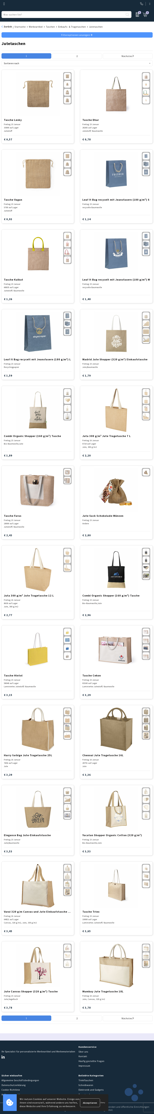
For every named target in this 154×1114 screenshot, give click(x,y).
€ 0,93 (8, 219)
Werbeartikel (36, 26)
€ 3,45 (8, 931)
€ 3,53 (8, 851)
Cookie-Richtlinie (11, 1089)
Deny (103, 1102)
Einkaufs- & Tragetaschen (72, 26)
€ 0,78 (86, 139)
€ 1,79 (86, 375)
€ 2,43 (8, 535)
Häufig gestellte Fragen (91, 1061)
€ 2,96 (86, 615)
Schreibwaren (86, 1085)
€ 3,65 (86, 931)
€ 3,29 (86, 695)
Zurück (8, 26)
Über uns (83, 1051)
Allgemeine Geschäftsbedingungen (20, 1080)
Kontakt (83, 1056)
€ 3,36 (86, 774)
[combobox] (63, 14)
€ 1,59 (8, 375)
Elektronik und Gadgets (91, 1089)
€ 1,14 (86, 219)
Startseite (20, 26)
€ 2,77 (8, 615)
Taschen (50, 26)
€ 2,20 (86, 455)
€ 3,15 (8, 695)
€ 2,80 (86, 535)
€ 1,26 (8, 299)
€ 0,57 (8, 139)
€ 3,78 (8, 1007)
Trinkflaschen (86, 1080)
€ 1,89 (8, 455)
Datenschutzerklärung (14, 1085)
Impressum (84, 1065)
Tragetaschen (86, 1094)
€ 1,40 (86, 299)
